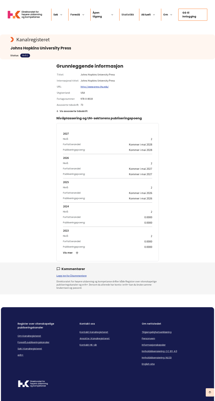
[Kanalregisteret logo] (74, 39)
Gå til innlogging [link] (189, 14)
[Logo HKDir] (33, 384)
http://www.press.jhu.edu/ (95, 86)
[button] (107, 253)
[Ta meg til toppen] (210, 392)
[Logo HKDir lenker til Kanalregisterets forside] (27, 14)
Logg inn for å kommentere (71, 275)
